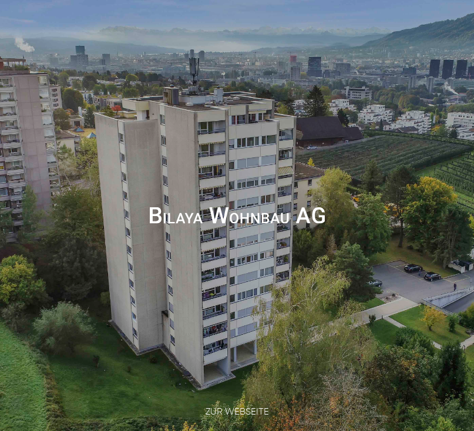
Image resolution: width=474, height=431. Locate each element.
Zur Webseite (237, 411)
